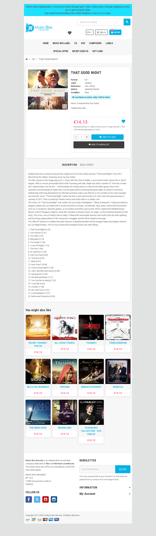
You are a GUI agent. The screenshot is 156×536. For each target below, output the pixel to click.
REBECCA (120, 390)
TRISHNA (64, 390)
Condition (74, 92)
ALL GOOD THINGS (64, 344)
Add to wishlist (98, 144)
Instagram (51, 504)
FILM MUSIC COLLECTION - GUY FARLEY (92, 435)
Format (73, 80)
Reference (75, 86)
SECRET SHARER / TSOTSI (35, 346)
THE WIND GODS (35, 432)
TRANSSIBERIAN (120, 344)
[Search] (104, 22)
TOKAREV (92, 344)
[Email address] (98, 474)
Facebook (26, 504)
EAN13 (73, 89)
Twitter (34, 504)
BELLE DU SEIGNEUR (36, 390)
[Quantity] (81, 137)
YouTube (42, 504)
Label (72, 83)
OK (125, 473)
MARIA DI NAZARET (92, 390)
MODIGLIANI (63, 432)
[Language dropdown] (92, 32)
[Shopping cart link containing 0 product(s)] (118, 32)
